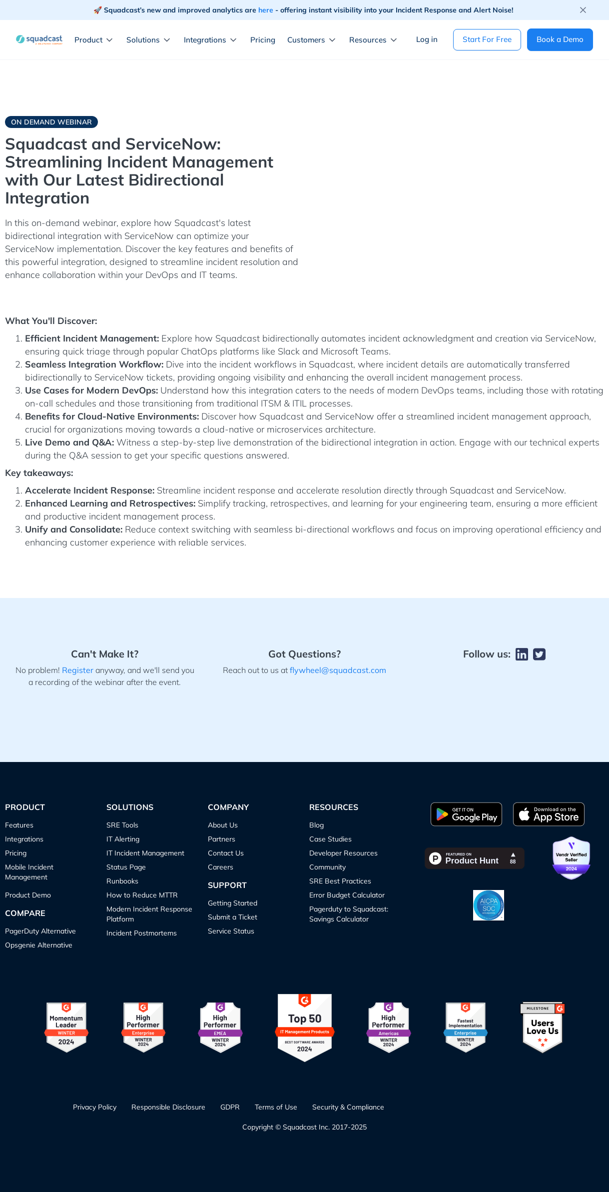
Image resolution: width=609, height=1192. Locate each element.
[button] (96, 40)
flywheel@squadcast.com (338, 670)
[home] (39, 39)
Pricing (262, 39)
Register (77, 670)
